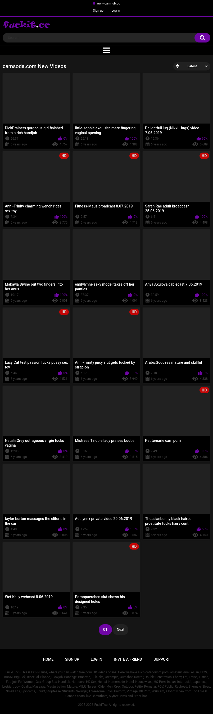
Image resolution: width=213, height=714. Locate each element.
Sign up (98, 10)
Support (162, 659)
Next (120, 629)
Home (48, 659)
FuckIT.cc (100, 705)
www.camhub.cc (108, 3)
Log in (115, 10)
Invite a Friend (128, 659)
